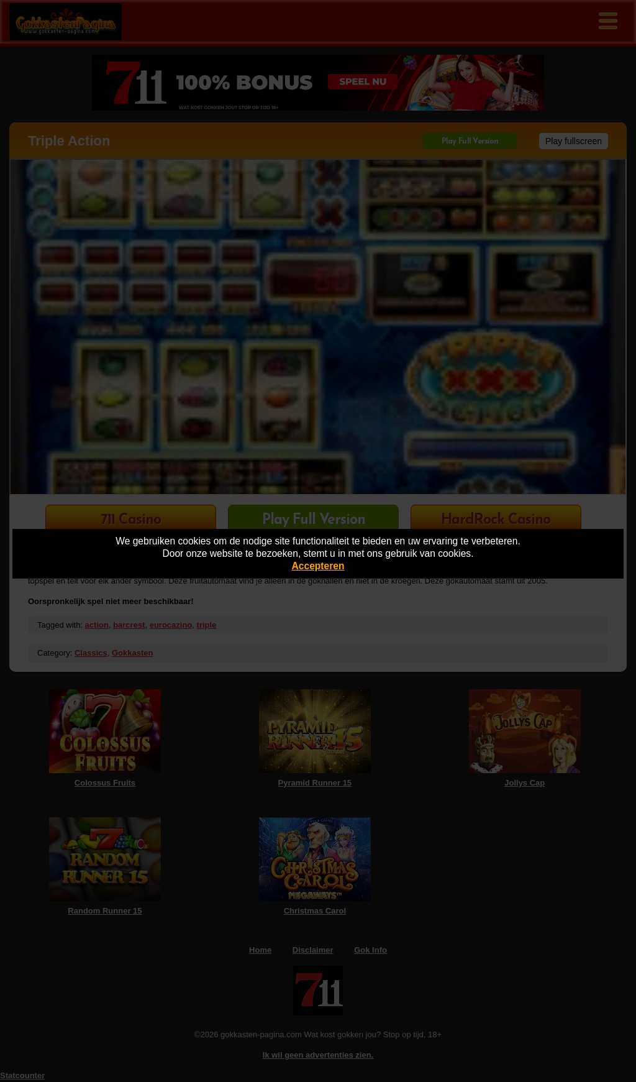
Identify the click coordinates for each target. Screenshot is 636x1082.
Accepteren (318, 566)
